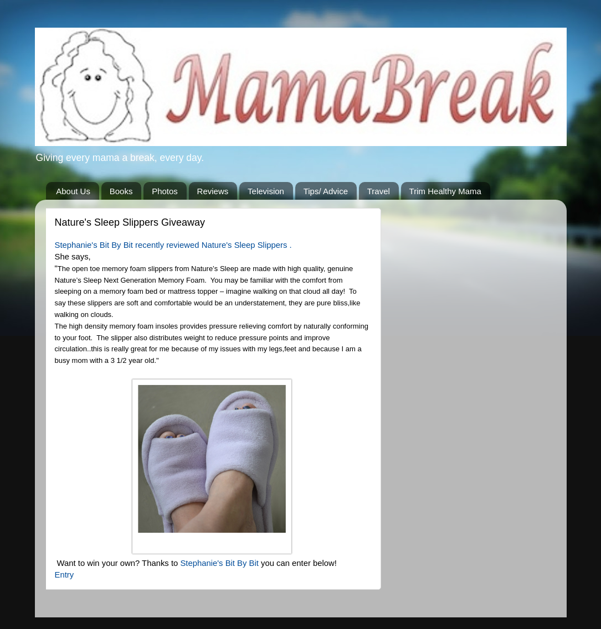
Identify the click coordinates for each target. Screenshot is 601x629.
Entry (64, 574)
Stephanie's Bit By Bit (220, 563)
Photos (165, 191)
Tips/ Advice (326, 191)
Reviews (213, 191)
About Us (73, 191)
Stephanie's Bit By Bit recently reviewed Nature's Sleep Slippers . (174, 245)
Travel (378, 191)
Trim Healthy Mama (445, 191)
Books (121, 191)
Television (266, 191)
